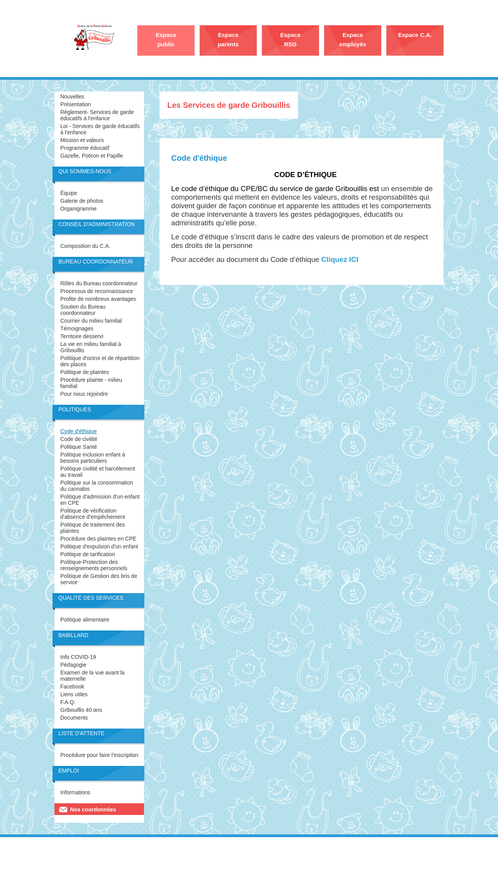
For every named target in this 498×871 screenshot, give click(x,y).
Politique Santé (78, 447)
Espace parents (227, 39)
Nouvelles (72, 96)
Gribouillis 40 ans (81, 710)
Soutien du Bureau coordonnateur (82, 310)
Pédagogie (73, 665)
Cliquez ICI (339, 259)
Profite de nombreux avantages (98, 299)
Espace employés (352, 39)
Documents (74, 718)
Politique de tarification (87, 554)
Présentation (75, 104)
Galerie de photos (81, 201)
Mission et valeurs (82, 140)
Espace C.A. (415, 35)
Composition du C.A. (85, 246)
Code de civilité (78, 439)
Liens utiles (74, 694)
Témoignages (76, 328)
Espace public (166, 39)
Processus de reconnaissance (96, 291)
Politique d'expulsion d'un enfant (99, 546)
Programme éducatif (84, 148)
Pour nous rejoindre (84, 394)
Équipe (68, 193)
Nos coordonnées (93, 809)
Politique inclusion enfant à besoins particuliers (92, 457)
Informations (75, 792)
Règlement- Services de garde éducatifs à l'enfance (97, 115)
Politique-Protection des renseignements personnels (93, 565)
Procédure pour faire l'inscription (99, 755)
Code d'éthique (78, 431)
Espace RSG (290, 39)
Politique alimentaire (84, 619)
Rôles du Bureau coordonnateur (98, 283)
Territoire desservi (81, 336)
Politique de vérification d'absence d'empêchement (92, 513)
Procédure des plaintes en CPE (98, 539)
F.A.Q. (67, 702)
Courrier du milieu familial (91, 321)
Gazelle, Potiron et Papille (91, 156)
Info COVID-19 (78, 657)
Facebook (72, 686)
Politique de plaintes (84, 372)
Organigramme (78, 208)
